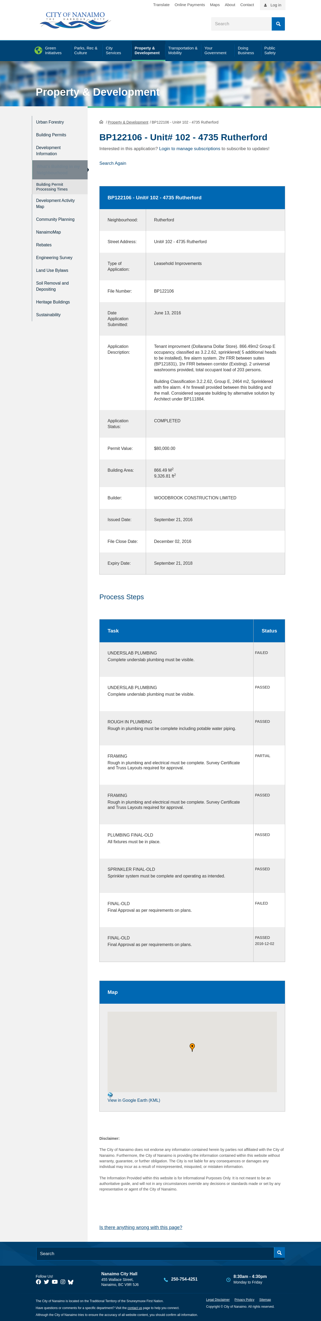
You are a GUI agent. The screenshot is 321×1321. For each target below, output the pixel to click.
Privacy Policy (244, 1299)
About (230, 4)
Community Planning (48, 220)
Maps (215, 4)
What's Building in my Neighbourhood (55, 167)
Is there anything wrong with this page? (140, 1227)
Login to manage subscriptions (189, 148)
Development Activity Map (51, 203)
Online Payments (190, 4)
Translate (161, 4)
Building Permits (54, 133)
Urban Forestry (53, 121)
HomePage (101, 121)
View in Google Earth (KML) (134, 1096)
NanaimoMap (51, 235)
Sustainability (51, 309)
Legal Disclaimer (218, 1299)
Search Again (112, 162)
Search (278, 24)
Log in (276, 5)
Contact (247, 4)
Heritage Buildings (56, 298)
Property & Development (98, 92)
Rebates (45, 246)
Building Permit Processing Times (52, 187)
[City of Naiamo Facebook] (38, 1281)
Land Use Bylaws (55, 269)
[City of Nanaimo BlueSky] (72, 1281)
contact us (134, 1307)
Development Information (51, 147)
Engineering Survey (58, 257)
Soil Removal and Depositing (55, 283)
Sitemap (265, 1299)
